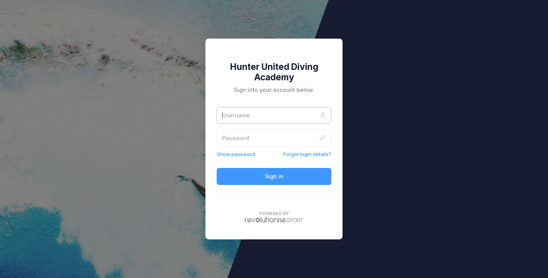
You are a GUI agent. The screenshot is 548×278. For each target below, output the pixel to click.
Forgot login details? (307, 154)
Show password (236, 154)
